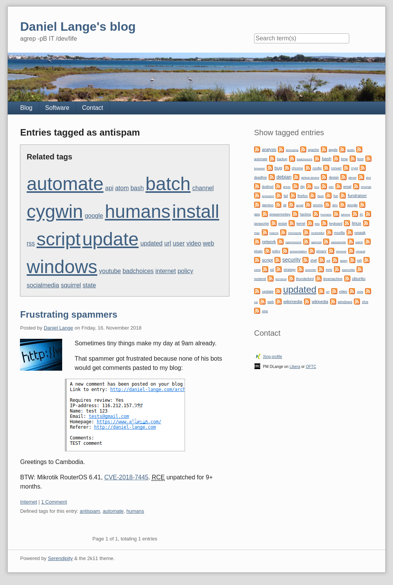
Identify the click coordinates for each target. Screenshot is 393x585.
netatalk (359, 233)
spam (344, 260)
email (347, 187)
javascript (261, 223)
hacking (305, 214)
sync (329, 270)
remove (341, 251)
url (167, 243)
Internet (28, 502)
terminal (281, 279)
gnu (335, 205)
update (110, 239)
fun (336, 196)
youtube (110, 271)
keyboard (335, 223)
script (58, 239)
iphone (345, 214)
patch (359, 242)
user (179, 243)
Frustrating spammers (68, 314)
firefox (302, 196)
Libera (294, 367)
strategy (290, 270)
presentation (298, 251)
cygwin (54, 211)
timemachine (332, 279)
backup (282, 159)
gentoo (267, 205)
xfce (365, 302)
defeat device (310, 177)
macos (274, 233)
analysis (269, 149)
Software (57, 107)
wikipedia (320, 302)
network (269, 242)
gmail (299, 205)
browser (259, 168)
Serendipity (60, 558)
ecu (316, 187)
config (316, 168)
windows (61, 267)
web (208, 243)
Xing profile (272, 357)
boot (360, 159)
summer (310, 270)
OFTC (311, 367)
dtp (302, 187)
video (194, 243)
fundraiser (357, 195)
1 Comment (54, 502)
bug (278, 168)
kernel (301, 223)
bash (137, 188)
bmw (344, 159)
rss (30, 243)
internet (165, 271)
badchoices (138, 271)
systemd (260, 279)
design (334, 177)
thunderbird (305, 279)
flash (320, 196)
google (94, 215)
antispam (90, 511)
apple (333, 149)
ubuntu (358, 278)
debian (283, 177)
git (285, 205)
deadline (260, 177)
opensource (294, 242)
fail (286, 196)
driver (287, 187)
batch (167, 184)
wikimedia (292, 301)
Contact (92, 107)
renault (360, 251)
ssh (359, 260)
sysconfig (348, 270)
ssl (272, 270)
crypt (354, 168)
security (291, 260)
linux (356, 223)
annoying (292, 150)
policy (185, 271)
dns (368, 177)
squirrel (71, 285)
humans (137, 211)
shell (313, 260)
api (109, 188)
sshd (257, 270)
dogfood (267, 187)
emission (268, 196)
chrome (297, 168)
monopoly (294, 233)
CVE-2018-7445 (126, 477)
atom (122, 188)
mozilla (339, 233)
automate (64, 184)
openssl (316, 242)
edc (331, 187)
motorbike (317, 233)
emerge (366, 187)
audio (351, 150)
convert (336, 168)
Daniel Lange (58, 328)
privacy (321, 251)
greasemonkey (280, 214)
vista (360, 291)
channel (203, 188)
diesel (352, 177)
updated (151, 243)
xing (265, 311)
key (317, 223)
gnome (317, 205)
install (195, 211)
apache (313, 150)
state (89, 285)
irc (361, 214)
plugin (258, 251)
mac (257, 233)
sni (328, 260)
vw (256, 302)
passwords (338, 242)
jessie (282, 223)
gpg (257, 214)
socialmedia (42, 285)
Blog (26, 107)
